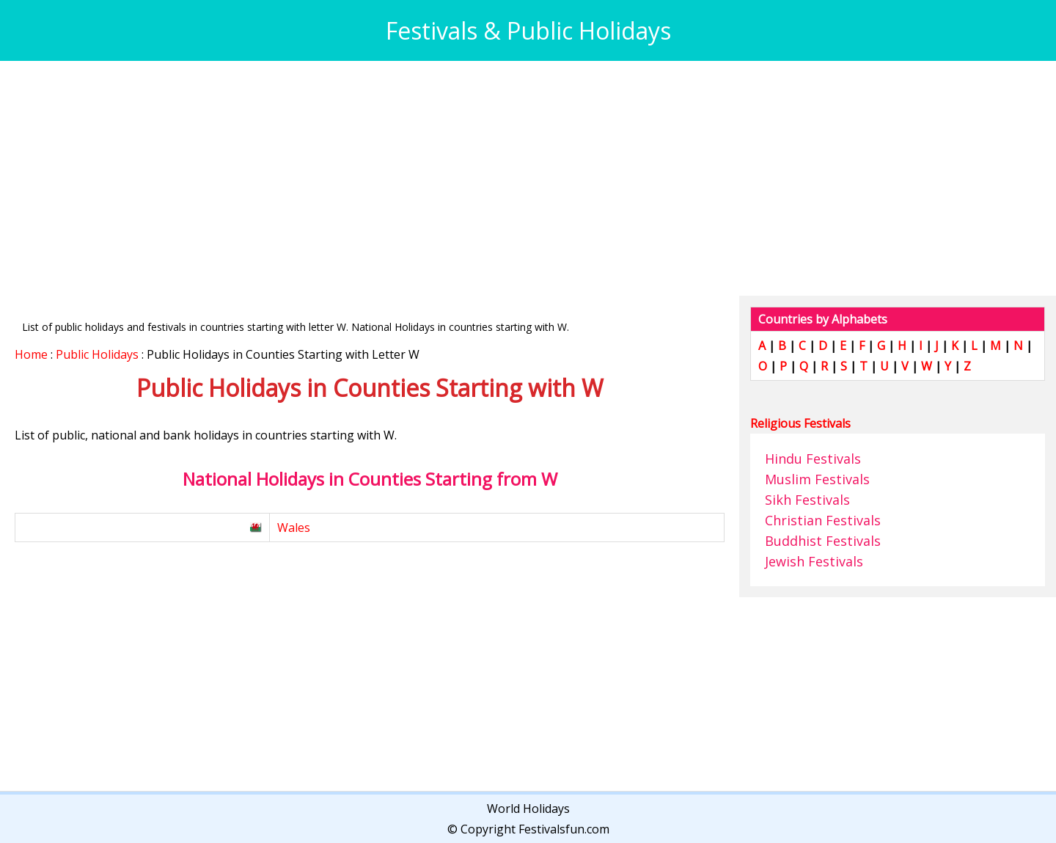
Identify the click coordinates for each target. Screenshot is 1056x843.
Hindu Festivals (813, 458)
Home (31, 354)
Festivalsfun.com (563, 829)
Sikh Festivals (807, 499)
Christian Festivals (823, 520)
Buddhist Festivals (823, 541)
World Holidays (528, 808)
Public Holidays (97, 354)
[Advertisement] (455, 178)
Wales (293, 527)
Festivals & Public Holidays (528, 30)
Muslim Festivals (817, 479)
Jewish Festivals (814, 561)
